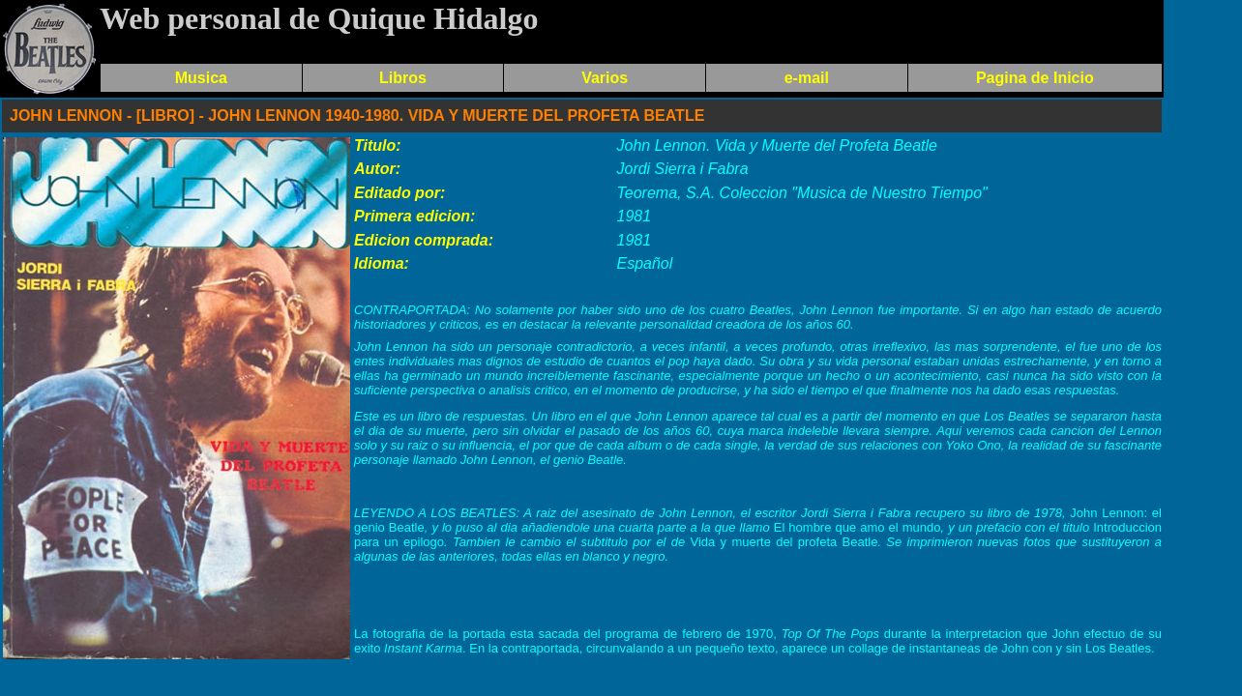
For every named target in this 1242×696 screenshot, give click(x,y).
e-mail (806, 78)
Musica (201, 78)
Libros (403, 78)
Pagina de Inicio (1035, 78)
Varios (604, 78)
